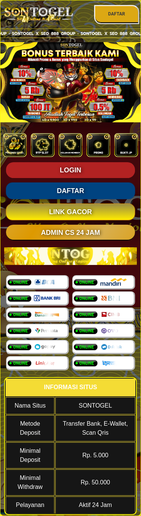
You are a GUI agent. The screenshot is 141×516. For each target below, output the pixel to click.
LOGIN (70, 170)
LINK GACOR (70, 212)
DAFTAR (116, 14)
